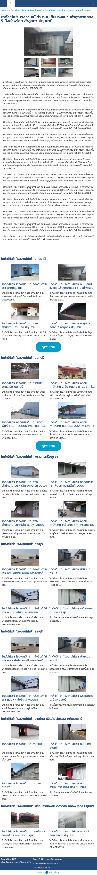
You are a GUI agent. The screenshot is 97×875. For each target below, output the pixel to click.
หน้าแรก (4, 10)
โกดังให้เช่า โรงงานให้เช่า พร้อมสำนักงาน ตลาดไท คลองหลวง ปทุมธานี (48, 806)
